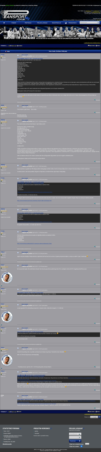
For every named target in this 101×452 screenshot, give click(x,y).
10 (12, 45)
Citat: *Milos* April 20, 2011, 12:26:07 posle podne (30, 376)
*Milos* (3, 252)
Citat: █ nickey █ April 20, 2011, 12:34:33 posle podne (31, 375)
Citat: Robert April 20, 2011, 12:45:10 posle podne (30, 331)
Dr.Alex (2, 54)
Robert (2, 264)
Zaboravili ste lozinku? (74, 430)
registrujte (96, 11)
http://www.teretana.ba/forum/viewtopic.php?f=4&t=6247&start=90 (34, 200)
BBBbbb (3, 119)
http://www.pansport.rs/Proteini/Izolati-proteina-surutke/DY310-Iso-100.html (36, 380)
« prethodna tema (88, 43)
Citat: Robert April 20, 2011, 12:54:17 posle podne (30, 292)
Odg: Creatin (25, 54)
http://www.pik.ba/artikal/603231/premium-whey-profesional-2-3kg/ (35, 192)
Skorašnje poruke (7, 444)
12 (15, 45)
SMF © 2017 (42, 449)
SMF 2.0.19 (36, 449)
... (7, 45)
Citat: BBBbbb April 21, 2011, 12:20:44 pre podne (30, 58)
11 (14, 45)
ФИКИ (2, 105)
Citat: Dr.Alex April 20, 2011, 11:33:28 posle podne (30, 183)
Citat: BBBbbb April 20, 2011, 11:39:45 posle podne (30, 182)
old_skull (99, 20)
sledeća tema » (97, 43)
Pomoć (14, 23)
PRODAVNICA (70, 23)
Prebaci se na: (87, 417)
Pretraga (28, 23)
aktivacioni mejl (96, 12)
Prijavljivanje (42, 23)
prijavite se (88, 11)
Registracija (56, 23)
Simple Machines (49, 449)
